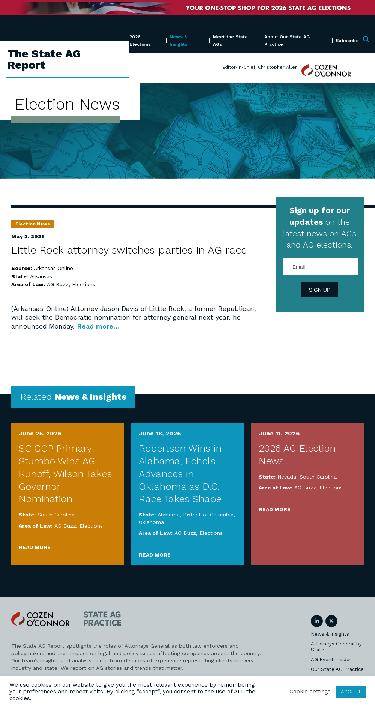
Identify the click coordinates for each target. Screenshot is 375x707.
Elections (83, 284)
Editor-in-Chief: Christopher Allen (260, 67)
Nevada (287, 477)
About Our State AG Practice (287, 40)
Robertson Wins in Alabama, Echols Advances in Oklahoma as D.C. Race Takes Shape (180, 473)
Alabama (169, 515)
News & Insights (179, 40)
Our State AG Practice (337, 669)
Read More (35, 547)
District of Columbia (208, 515)
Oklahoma (151, 522)
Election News (32, 224)
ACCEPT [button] (351, 692)
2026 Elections (140, 40)
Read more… (98, 326)
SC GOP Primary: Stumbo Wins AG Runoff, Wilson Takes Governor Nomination (65, 473)
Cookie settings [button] (310, 691)
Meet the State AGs (230, 40)
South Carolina (56, 515)
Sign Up (320, 290)
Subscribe (347, 40)
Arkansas (41, 276)
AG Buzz (58, 284)
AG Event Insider (331, 659)
